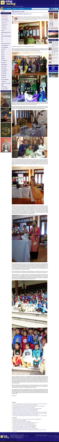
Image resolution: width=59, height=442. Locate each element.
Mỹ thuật (2, 56)
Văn (2, 39)
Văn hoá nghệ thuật (4, 47)
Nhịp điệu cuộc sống (5, 19)
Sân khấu (2, 54)
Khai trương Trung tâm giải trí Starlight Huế (20, 421)
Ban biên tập (9, 8)
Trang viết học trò (4, 28)
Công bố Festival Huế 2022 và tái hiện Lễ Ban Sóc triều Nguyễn (23, 410)
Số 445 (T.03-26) (56, 20)
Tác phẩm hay (3, 81)
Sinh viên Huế (4, 27)
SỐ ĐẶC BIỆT (3, 75)
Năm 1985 (51, 24)
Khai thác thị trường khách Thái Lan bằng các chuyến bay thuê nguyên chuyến (25, 408)
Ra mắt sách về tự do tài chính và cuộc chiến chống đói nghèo (22, 425)
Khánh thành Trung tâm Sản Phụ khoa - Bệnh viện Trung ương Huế (23, 409)
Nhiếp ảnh (3, 58)
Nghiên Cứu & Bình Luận (5, 43)
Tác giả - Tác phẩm (4, 88)
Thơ (2, 41)
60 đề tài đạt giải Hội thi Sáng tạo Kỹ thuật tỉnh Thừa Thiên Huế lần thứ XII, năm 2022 (26, 406)
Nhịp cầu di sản (3, 68)
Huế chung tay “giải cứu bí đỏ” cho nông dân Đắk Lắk (21, 423)
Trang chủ (3, 11)
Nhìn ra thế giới (3, 66)
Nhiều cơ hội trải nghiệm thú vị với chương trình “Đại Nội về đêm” (23, 428)
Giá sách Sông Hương (4, 79)
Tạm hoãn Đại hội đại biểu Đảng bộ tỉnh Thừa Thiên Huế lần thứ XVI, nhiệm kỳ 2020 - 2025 (27, 415)
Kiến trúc (2, 51)
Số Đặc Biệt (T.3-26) (51, 20)
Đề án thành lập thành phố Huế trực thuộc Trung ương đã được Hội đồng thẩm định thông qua (28, 403)
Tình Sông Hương (4, 86)
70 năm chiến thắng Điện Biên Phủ (6, 37)
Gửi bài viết (14, 8)
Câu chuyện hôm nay (4, 45)
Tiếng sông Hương (4, 24)
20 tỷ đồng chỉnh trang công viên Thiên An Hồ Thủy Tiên (22, 407)
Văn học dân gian (4, 60)
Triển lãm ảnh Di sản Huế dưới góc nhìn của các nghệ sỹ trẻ (22, 426)
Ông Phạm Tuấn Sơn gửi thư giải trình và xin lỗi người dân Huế (23, 422)
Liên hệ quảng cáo (21, 8)
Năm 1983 (51, 22)
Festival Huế (3, 49)
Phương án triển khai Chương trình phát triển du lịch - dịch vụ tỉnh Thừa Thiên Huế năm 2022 (27, 412)
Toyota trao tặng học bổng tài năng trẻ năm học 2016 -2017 (22, 427)
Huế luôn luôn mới (6, 13)
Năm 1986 (51, 26)
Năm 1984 (51, 23)
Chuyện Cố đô (4, 25)
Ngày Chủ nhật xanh (5, 14)
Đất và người (3, 62)
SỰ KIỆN (2, 30)
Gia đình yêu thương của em (17, 420)
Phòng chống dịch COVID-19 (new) (6, 33)
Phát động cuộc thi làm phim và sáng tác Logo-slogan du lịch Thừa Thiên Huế (25, 419)
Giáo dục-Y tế (4, 22)
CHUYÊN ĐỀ (3, 77)
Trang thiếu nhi (3, 71)
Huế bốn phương (4, 64)
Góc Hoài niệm (3, 73)
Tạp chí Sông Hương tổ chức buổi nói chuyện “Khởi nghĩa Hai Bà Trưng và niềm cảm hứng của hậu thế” (29, 429)
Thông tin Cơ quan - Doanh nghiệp (5, 84)
